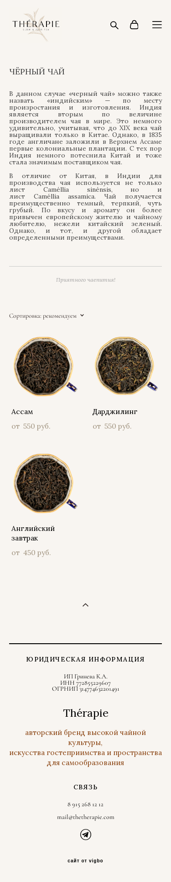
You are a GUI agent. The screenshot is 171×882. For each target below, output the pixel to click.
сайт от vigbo (85, 861)
